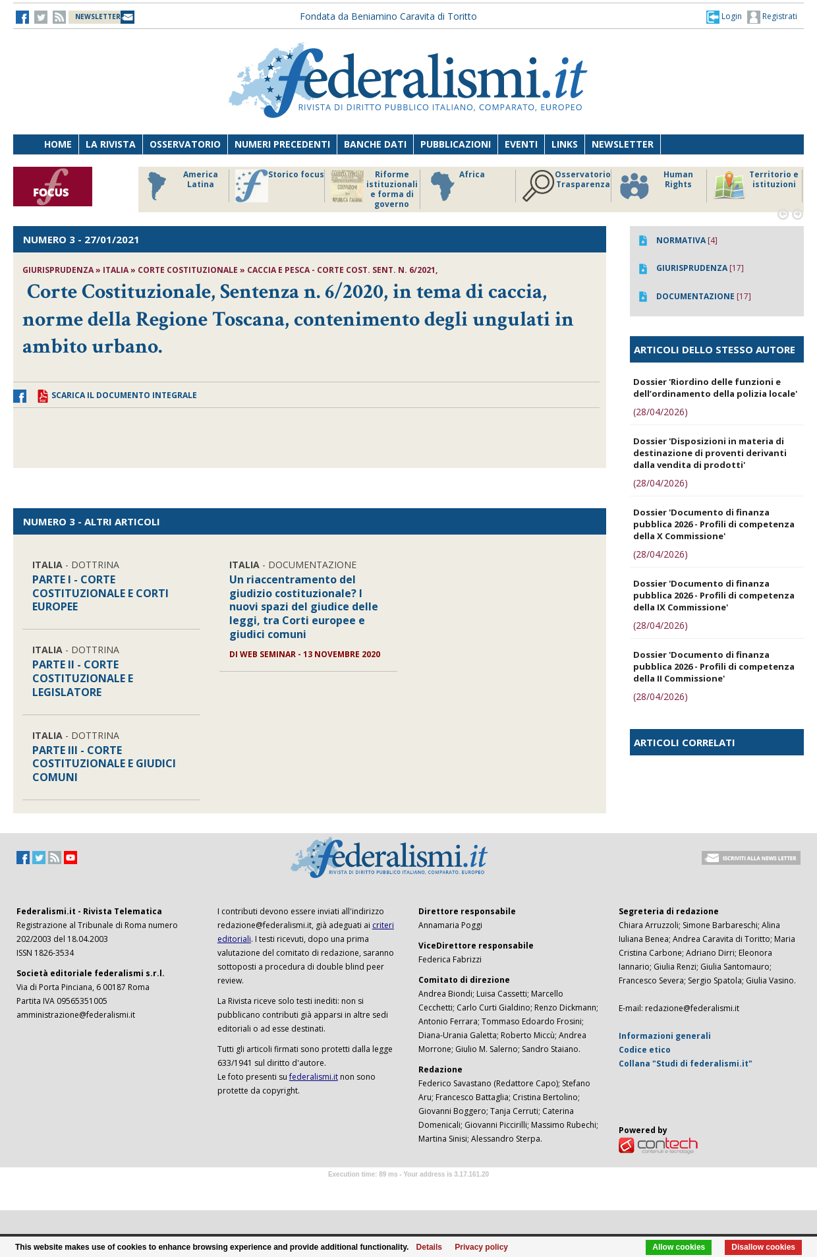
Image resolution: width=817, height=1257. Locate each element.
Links (564, 144)
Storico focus (279, 185)
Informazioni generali (665, 1035)
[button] (724, 16)
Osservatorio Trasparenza (566, 185)
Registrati (772, 17)
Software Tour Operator (408, 1189)
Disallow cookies (763, 1247)
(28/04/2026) (660, 411)
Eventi (521, 144)
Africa (455, 185)
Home (58, 144)
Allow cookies (678, 1247)
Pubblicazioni (455, 144)
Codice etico (645, 1049)
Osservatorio (185, 144)
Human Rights (655, 185)
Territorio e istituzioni (756, 185)
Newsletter (623, 144)
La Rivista (111, 144)
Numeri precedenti (282, 144)
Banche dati (375, 144)
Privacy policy (481, 1247)
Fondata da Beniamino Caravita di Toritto (388, 16)
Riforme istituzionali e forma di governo (374, 189)
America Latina (179, 185)
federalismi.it (313, 1076)
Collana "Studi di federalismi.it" (685, 1063)
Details (429, 1247)
